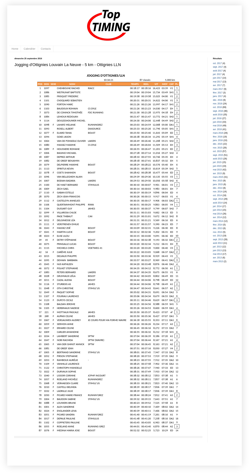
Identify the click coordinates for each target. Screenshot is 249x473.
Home (15, 48)
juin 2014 (217, 210)
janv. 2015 (218, 184)
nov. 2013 (217, 232)
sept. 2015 (218, 155)
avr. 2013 (217, 257)
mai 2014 (217, 213)
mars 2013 (218, 261)
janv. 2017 (218, 96)
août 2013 (217, 243)
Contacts (46, 48)
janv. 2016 (218, 140)
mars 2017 (218, 89)
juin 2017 (217, 78)
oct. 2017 (217, 63)
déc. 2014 (217, 188)
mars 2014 (218, 221)
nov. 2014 (217, 191)
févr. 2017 (217, 92)
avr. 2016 (217, 129)
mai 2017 (217, 81)
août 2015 (217, 158)
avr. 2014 (217, 217)
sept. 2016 (218, 111)
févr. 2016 (217, 136)
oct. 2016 (217, 107)
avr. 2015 (217, 173)
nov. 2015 (217, 147)
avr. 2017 (217, 85)
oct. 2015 (217, 151)
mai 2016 (217, 125)
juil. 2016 (217, 118)
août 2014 (217, 203)
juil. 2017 (217, 74)
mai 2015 (217, 169)
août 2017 (217, 70)
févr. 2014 (217, 224)
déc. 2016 (217, 100)
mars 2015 (218, 177)
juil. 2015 (217, 162)
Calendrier (29, 48)
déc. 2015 (217, 144)
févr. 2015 (217, 180)
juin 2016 (217, 122)
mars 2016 (218, 133)
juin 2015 (217, 166)
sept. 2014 (218, 199)
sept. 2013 (218, 239)
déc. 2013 (217, 228)
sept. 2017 (218, 67)
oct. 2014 (217, 195)
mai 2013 (217, 254)
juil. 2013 (217, 246)
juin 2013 (217, 250)
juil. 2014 (217, 206)
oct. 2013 (217, 235)
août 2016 (217, 114)
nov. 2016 (217, 103)
